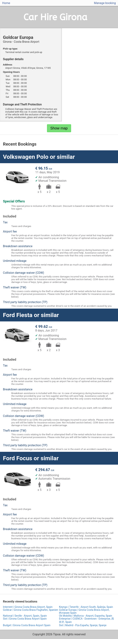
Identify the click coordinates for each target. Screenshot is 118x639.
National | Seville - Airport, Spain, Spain (25, 615)
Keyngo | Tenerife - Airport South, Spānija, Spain (86, 606)
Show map (59, 128)
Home (6, 3)
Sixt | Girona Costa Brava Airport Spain (25, 618)
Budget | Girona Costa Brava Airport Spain (27, 625)
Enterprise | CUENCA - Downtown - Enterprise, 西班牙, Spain (86, 620)
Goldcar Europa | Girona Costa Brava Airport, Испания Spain (84, 611)
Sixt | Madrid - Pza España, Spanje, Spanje (82, 625)
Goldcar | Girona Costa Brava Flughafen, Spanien (30, 609)
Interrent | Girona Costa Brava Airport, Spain (28, 606)
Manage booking (105, 3)
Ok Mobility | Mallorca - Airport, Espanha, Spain (85, 615)
